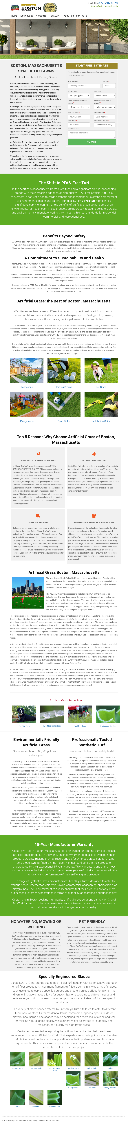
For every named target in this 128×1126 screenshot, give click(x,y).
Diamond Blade (36, 1068)
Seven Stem (92, 1088)
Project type (72, 91)
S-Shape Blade (73, 1088)
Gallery (56, 15)
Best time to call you (101, 121)
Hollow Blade (92, 1068)
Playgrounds (27, 421)
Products (42, 15)
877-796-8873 (108, 3)
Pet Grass (101, 387)
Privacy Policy (32, 1120)
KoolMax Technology (52, 726)
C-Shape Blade (17, 1068)
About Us (69, 15)
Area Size (97, 91)
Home (14, 15)
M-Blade (110, 1068)
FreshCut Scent (80, 726)
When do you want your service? (102, 102)
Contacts (81, 15)
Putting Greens (64, 387)
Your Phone (72, 121)
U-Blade (17, 1107)
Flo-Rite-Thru (24, 726)
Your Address (73, 81)
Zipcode (106, 81)
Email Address (99, 113)
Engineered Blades (108, 726)
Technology (26, 15)
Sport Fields (64, 421)
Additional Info (73, 129)
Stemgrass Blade (110, 1088)
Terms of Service (45, 1120)
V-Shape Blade (36, 1107)
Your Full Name (74, 113)
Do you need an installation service (77, 102)
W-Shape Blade (54, 1107)
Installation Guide (101, 421)
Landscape (27, 387)
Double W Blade (73, 1068)
